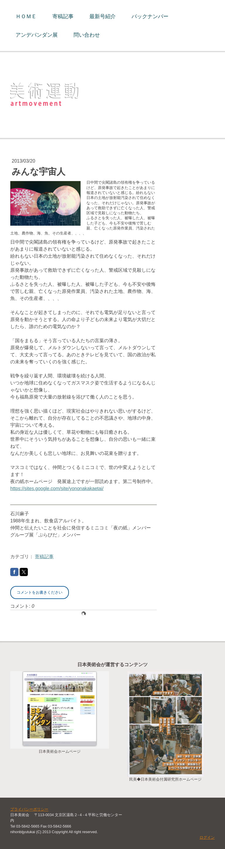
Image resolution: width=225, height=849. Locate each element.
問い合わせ (87, 34)
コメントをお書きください (39, 592)
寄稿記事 (63, 16)
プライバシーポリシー (29, 809)
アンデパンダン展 (37, 34)
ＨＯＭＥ (26, 16)
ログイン (207, 837)
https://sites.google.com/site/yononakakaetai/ (56, 488)
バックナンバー (150, 16)
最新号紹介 (102, 16)
